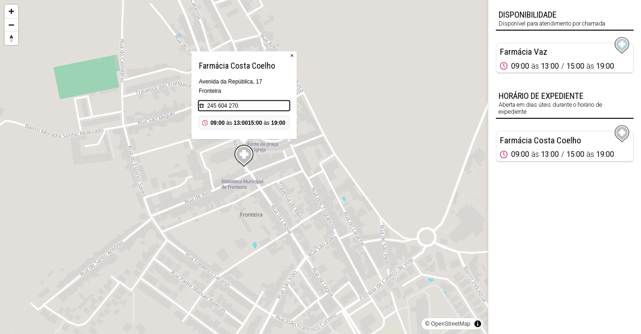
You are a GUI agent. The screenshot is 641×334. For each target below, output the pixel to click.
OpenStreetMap (450, 324)
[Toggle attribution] (477, 323)
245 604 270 (222, 106)
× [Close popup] (292, 55)
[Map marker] (244, 156)
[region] (244, 167)
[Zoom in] (11, 11)
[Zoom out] (11, 25)
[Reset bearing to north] (11, 38)
